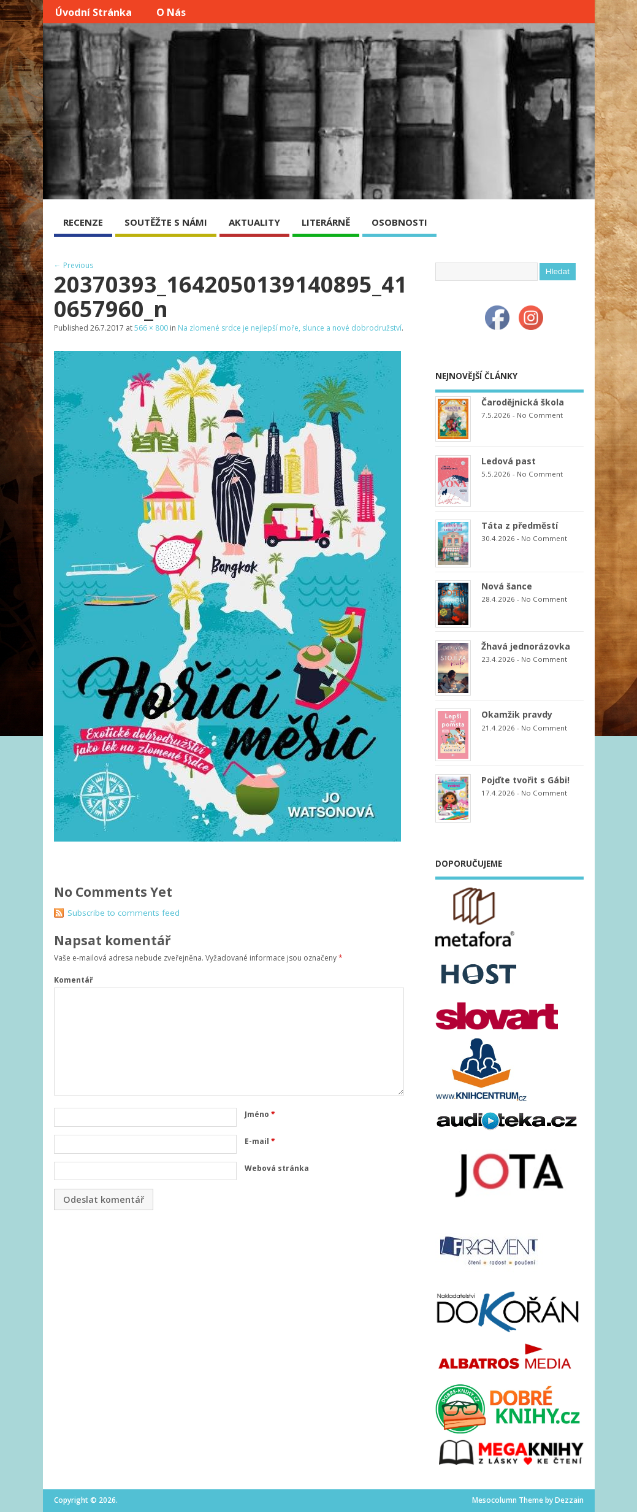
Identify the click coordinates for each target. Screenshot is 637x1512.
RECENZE (83, 222)
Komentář (73, 980)
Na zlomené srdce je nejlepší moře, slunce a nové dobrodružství (290, 328)
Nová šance (506, 586)
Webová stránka (277, 1168)
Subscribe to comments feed (123, 912)
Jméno (260, 1114)
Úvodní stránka (93, 12)
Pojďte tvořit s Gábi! (525, 780)
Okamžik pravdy (516, 714)
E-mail (260, 1141)
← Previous (73, 265)
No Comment (540, 415)
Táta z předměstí (519, 525)
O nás (171, 12)
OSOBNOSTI (399, 222)
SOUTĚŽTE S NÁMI (165, 222)
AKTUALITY (254, 222)
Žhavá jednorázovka (525, 646)
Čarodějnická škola (522, 402)
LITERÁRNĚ (326, 222)
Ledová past (508, 461)
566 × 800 (151, 328)
